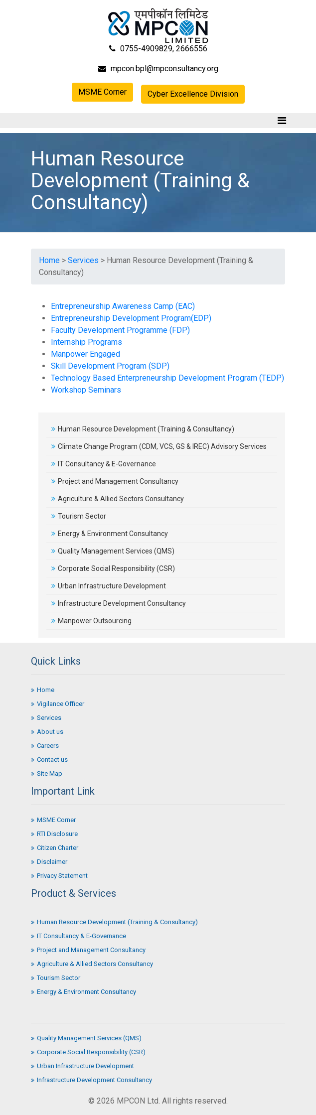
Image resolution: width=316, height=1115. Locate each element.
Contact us (49, 759)
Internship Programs (86, 342)
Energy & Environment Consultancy (109, 534)
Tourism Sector (78, 516)
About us (47, 731)
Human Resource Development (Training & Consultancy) (142, 429)
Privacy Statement (59, 875)
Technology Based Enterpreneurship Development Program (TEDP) (167, 378)
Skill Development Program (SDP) (110, 366)
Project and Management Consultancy (114, 481)
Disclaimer (49, 861)
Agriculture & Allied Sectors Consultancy (117, 499)
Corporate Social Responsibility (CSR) (113, 568)
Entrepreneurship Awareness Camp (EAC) (123, 306)
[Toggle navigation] (282, 120)
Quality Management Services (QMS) (112, 551)
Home (49, 260)
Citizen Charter (54, 847)
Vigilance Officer (57, 703)
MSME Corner (102, 92)
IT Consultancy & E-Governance (103, 464)
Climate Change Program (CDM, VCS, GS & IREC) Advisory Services (159, 446)
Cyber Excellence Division (193, 94)
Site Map (46, 773)
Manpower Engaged (85, 354)
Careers (45, 745)
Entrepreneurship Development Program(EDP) (131, 318)
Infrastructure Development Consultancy (118, 603)
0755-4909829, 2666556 (158, 48)
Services (83, 260)
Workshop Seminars (86, 390)
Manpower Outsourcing (91, 621)
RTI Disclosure (54, 833)
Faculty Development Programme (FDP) (120, 330)
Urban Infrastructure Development (108, 586)
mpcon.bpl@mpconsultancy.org (158, 68)
